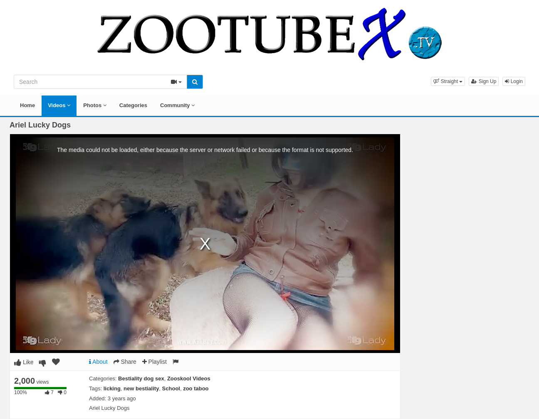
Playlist (154, 361)
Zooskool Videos (188, 378)
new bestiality (141, 388)
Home (27, 105)
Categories (133, 105)
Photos (94, 105)
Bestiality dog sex (141, 378)
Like (24, 362)
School (171, 388)
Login (514, 81)
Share (125, 361)
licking (112, 388)
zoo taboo (195, 388)
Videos (59, 105)
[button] (448, 81)
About (98, 361)
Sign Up (483, 81)
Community (177, 105)
